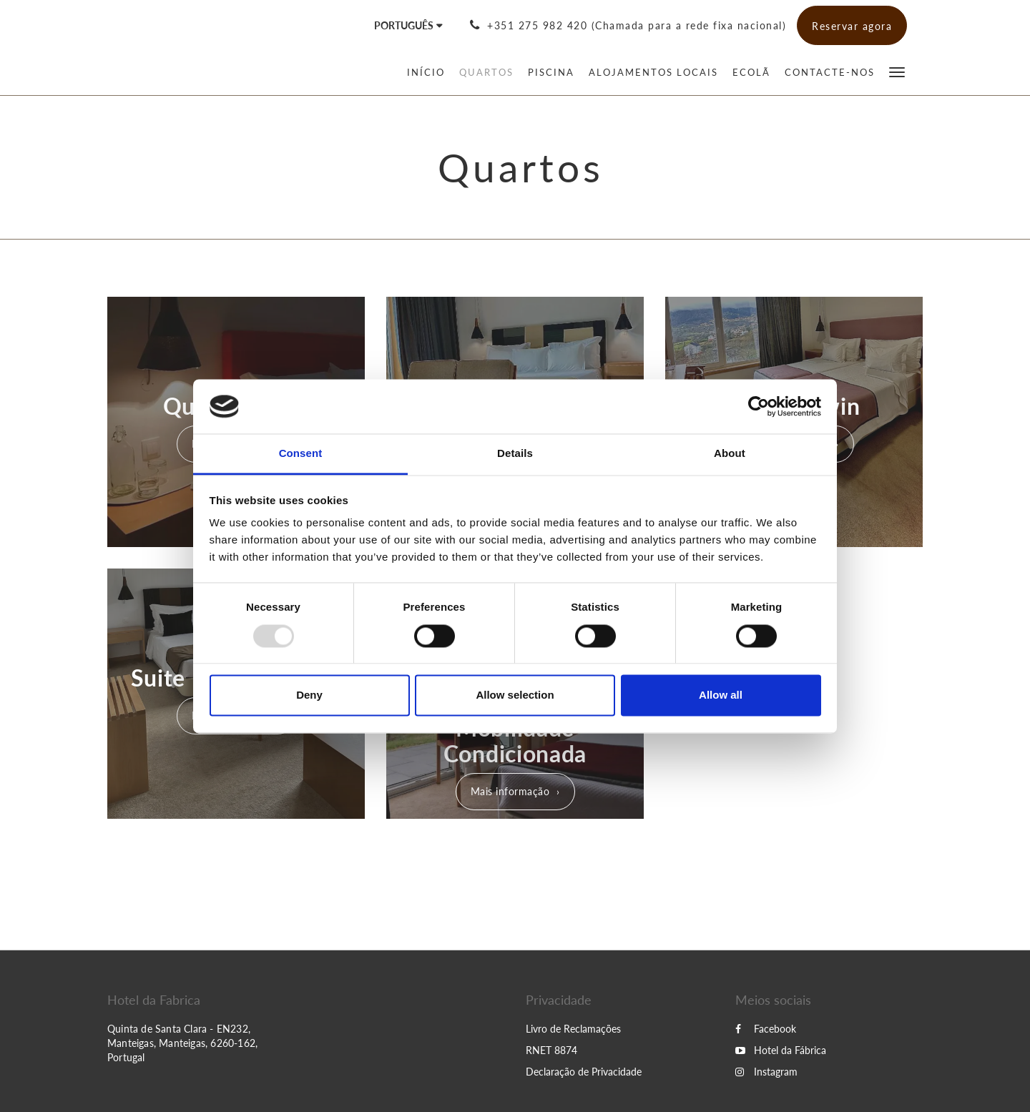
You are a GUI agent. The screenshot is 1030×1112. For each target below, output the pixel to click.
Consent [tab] (301, 454)
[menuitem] (429, 72)
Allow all (720, 695)
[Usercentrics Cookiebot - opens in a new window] (758, 406)
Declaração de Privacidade (584, 1072)
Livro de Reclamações (573, 1029)
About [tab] (729, 454)
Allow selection (515, 695)
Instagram (766, 1072)
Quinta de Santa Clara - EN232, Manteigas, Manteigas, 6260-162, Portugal (182, 1043)
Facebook (765, 1029)
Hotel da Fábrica (780, 1050)
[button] (897, 71)
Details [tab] (515, 454)
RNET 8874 (551, 1050)
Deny (309, 695)
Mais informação (510, 791)
